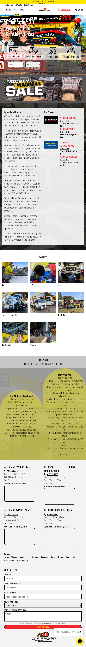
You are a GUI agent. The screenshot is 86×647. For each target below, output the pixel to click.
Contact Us (78, 9)
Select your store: (11, 602)
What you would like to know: (15, 610)
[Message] (43, 616)
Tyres (15, 10)
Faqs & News (28, 5)
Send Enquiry (43, 627)
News (53, 557)
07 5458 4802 (64, 121)
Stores (60, 557)
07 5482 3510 (64, 132)
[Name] (43, 578)
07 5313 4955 (64, 148)
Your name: (8, 574)
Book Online (9, 560)
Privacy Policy (36, 74)
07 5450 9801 (64, 159)
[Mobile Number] (43, 596)
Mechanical (9, 5)
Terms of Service (46, 74)
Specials (8, 10)
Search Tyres (52, 65)
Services (18, 5)
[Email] (43, 587)
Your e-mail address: (12, 583)
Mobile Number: (10, 592)
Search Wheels (67, 65)
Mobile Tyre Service (12, 14)
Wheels (22, 10)
